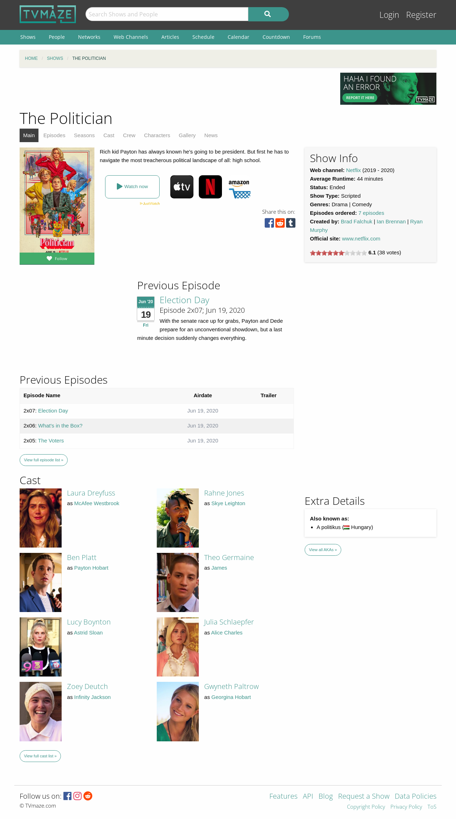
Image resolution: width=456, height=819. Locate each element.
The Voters (51, 440)
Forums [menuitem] (312, 36)
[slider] (338, 253)
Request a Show (363, 797)
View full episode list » (43, 460)
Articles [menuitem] (170, 36)
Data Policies (415, 797)
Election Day (184, 300)
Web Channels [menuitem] (131, 36)
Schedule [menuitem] (203, 36)
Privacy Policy (406, 807)
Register (421, 14)
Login (389, 14)
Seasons (84, 135)
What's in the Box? (60, 426)
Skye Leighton (228, 503)
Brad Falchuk (356, 221)
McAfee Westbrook (96, 503)
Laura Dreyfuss (91, 493)
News (211, 135)
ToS (432, 807)
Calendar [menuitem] (238, 36)
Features (283, 797)
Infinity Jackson (92, 697)
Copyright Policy (366, 807)
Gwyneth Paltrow (231, 686)
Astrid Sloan (88, 632)
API (308, 797)
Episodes (54, 135)
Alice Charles (227, 632)
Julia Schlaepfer (229, 622)
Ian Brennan (391, 221)
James (219, 568)
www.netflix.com (361, 238)
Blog (325, 797)
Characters (157, 135)
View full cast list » (40, 756)
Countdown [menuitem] (276, 36)
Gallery (187, 135)
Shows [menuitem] (28, 36)
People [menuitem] (57, 36)
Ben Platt (82, 557)
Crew (129, 135)
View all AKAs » (323, 550)
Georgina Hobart (231, 697)
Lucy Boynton (89, 622)
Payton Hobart (91, 568)
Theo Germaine (229, 557)
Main (29, 135)
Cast (108, 135)
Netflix (353, 170)
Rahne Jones (224, 493)
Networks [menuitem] (89, 36)
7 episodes (371, 213)
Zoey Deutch (87, 686)
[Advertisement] (174, 89)
